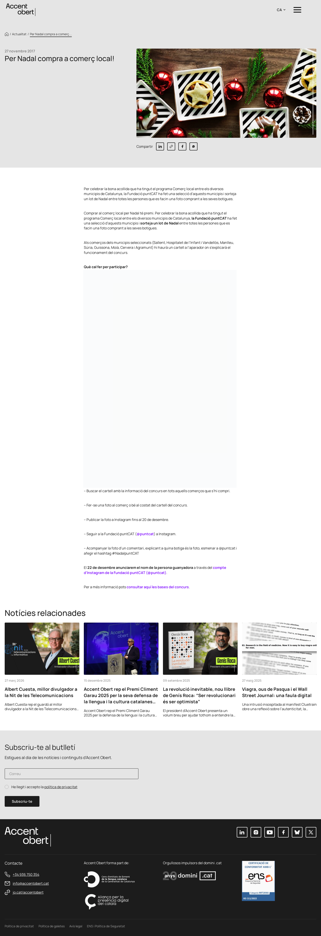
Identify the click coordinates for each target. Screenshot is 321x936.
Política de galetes (52, 926)
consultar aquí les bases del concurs (158, 586)
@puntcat (145, 533)
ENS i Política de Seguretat (106, 926)
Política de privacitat (19, 926)
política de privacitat (60, 786)
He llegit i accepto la (44, 787)
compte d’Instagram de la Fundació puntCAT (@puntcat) (155, 570)
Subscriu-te (22, 801)
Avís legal (75, 926)
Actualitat (19, 34)
